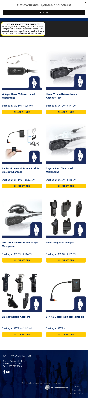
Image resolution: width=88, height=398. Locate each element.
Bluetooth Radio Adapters (16, 316)
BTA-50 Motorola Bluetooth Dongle (65, 316)
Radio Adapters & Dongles (60, 242)
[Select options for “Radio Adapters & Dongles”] (66, 260)
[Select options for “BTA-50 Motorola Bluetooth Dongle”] (66, 334)
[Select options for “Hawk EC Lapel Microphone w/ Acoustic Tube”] (66, 112)
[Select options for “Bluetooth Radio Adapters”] (22, 334)
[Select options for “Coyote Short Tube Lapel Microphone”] (66, 186)
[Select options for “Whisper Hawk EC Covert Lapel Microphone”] (22, 112)
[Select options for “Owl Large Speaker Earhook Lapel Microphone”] (22, 260)
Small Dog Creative (60, 383)
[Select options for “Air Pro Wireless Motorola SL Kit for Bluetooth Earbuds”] (22, 186)
